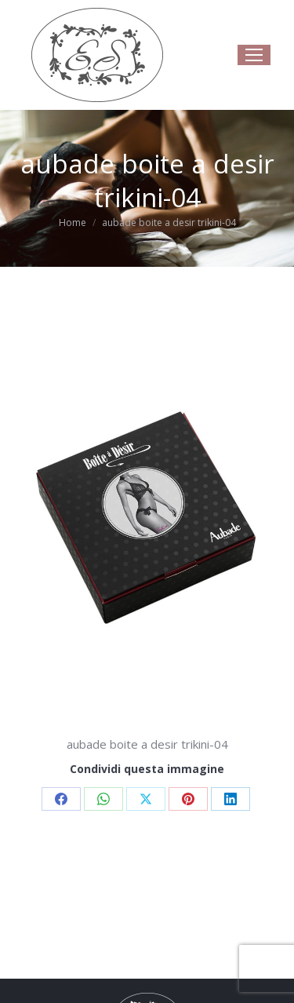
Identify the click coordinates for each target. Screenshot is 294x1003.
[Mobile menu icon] (254, 55)
